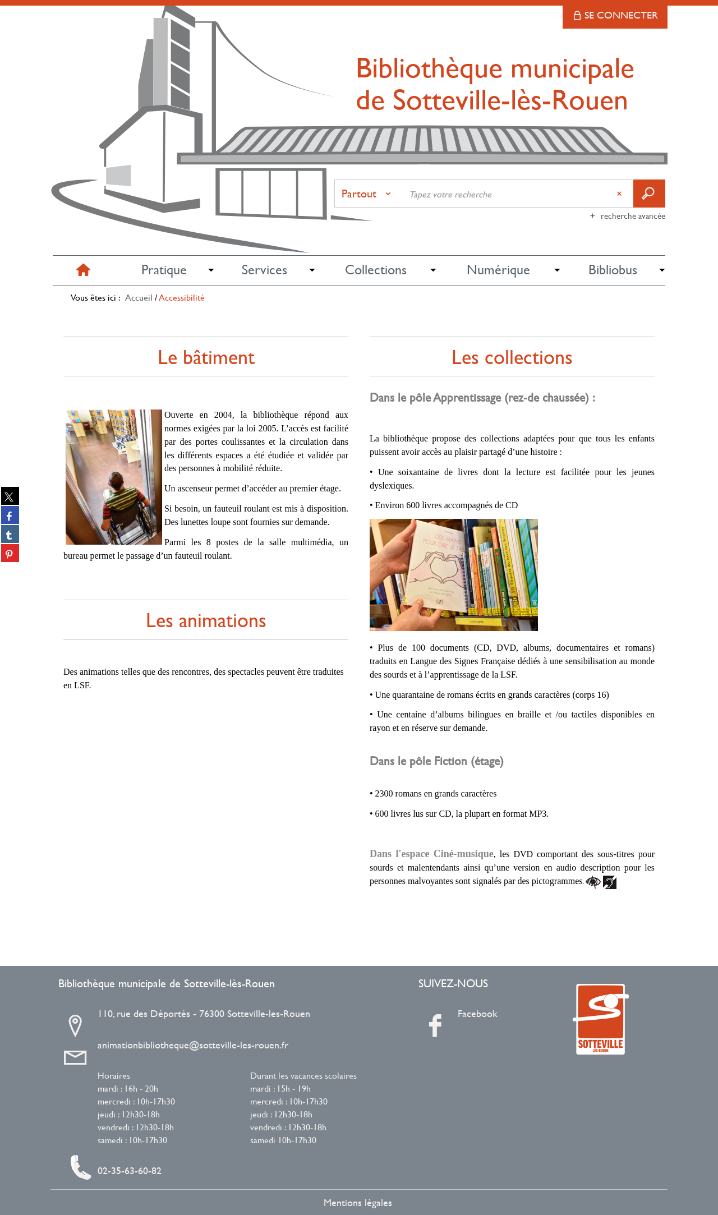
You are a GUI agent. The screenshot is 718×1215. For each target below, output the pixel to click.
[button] (163, 270)
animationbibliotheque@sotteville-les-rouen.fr (193, 1045)
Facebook (478, 1013)
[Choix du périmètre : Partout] (368, 194)
